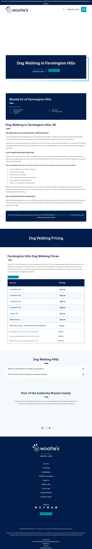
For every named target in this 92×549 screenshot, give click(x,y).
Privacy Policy (46, 540)
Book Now (54, 70)
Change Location (46, 498)
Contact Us (46, 514)
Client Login (46, 489)
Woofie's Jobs (46, 485)
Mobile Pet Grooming (46, 477)
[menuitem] (46, 465)
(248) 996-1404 (73, 9)
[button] (3, 545)
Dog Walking (46, 473)
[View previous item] (42, 429)
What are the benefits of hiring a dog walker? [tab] (46, 369)
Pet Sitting (46, 469)
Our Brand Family (46, 493)
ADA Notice (46, 544)
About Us (46, 481)
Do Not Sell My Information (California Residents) (46, 542)
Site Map (46, 546)
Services (46, 464)
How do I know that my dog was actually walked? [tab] (46, 375)
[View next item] (50, 429)
